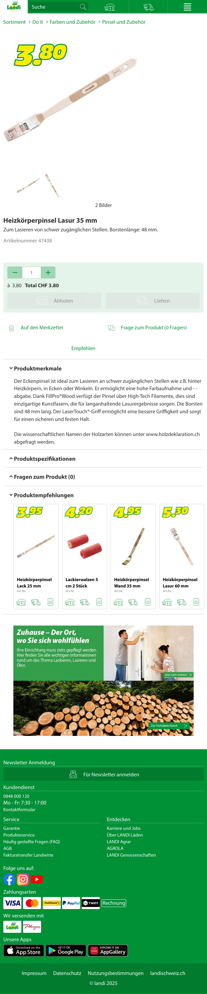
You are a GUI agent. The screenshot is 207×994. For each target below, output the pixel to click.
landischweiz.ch (167, 973)
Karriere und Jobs (124, 828)
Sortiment (14, 22)
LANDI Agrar (119, 842)
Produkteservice (19, 835)
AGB (7, 848)
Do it (37, 22)
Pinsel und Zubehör (124, 22)
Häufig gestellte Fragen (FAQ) (31, 842)
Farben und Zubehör (72, 22)
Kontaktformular (19, 809)
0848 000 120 (16, 796)
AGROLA (115, 848)
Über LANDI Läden (125, 835)
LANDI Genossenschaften (131, 855)
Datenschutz (67, 973)
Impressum (34, 973)
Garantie (11, 828)
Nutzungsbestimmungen (116, 973)
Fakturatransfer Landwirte (28, 855)
